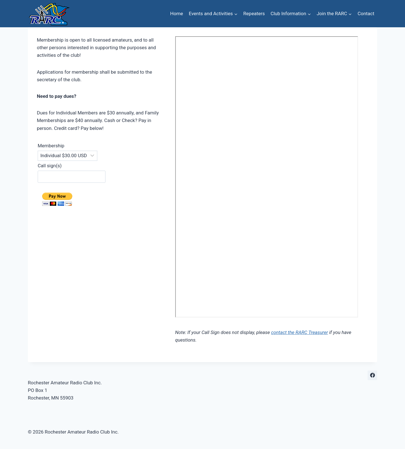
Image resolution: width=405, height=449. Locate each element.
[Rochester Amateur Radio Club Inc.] (49, 13)
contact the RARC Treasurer (299, 332)
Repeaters (254, 13)
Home (176, 13)
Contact (365, 13)
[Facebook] (372, 375)
